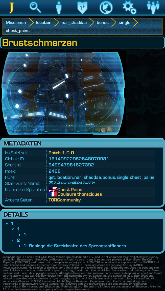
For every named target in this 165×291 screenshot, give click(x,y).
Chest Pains (61, 189)
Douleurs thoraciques (61, 194)
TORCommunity (65, 199)
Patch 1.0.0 (61, 152)
